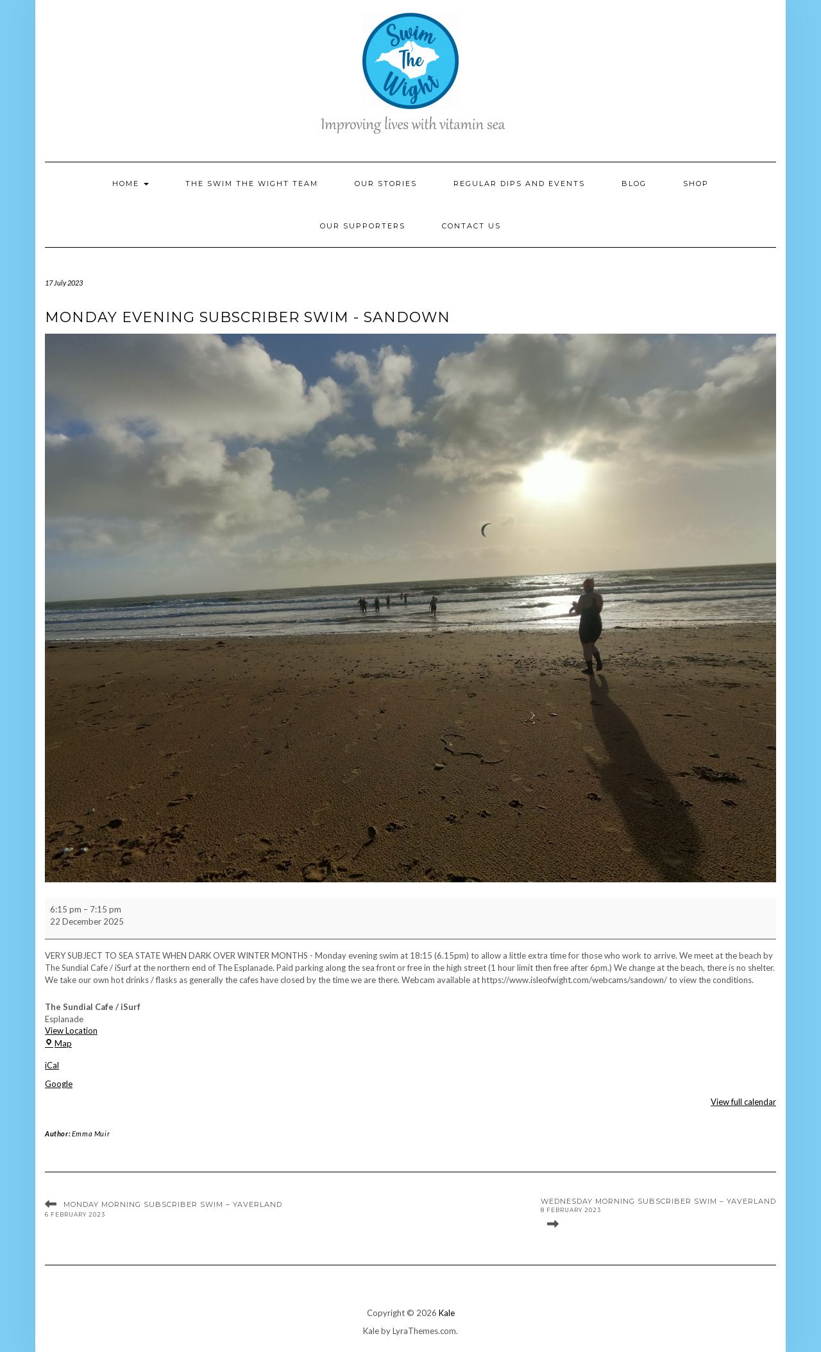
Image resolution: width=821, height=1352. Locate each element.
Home (130, 183)
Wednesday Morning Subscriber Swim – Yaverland (658, 1206)
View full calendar (743, 1102)
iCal (52, 1065)
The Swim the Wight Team (251, 183)
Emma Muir (91, 1133)
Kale (447, 1313)
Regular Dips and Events (519, 183)
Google (58, 1084)
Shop (696, 183)
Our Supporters (362, 225)
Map (58, 1043)
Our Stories (386, 183)
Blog (634, 183)
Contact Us (471, 225)
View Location (71, 1030)
